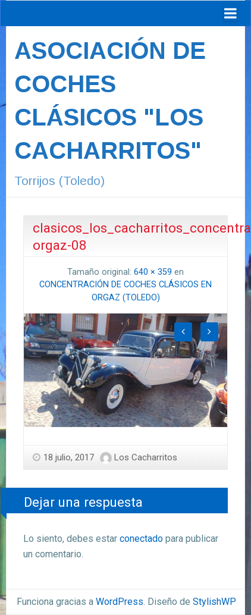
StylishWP (214, 601)
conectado (141, 538)
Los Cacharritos (145, 457)
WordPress (119, 601)
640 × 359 (153, 272)
